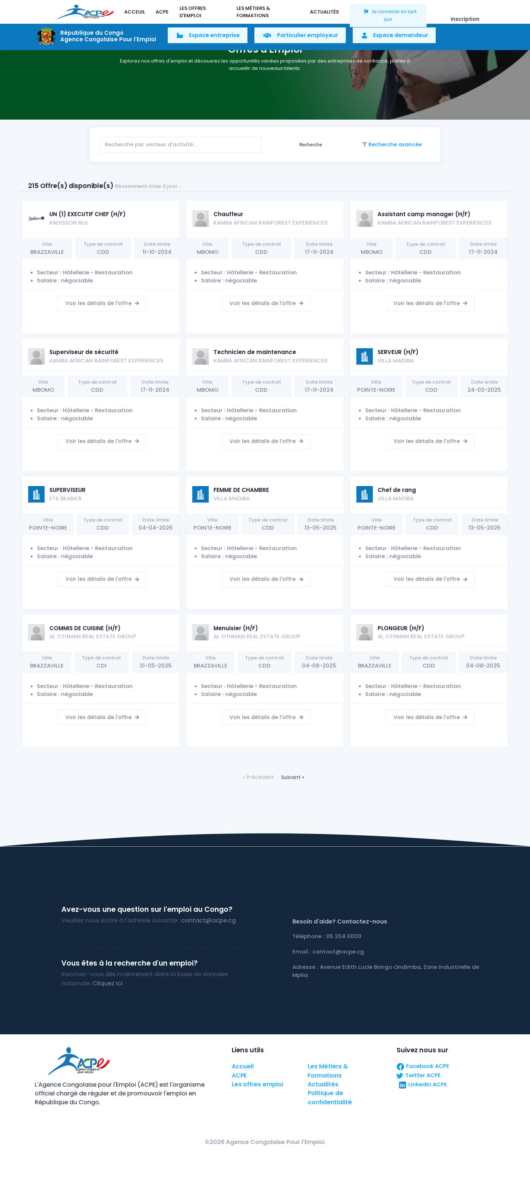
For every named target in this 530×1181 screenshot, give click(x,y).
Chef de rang (397, 490)
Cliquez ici (107, 983)
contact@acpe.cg (208, 920)
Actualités (323, 1084)
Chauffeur (228, 214)
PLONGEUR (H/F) (401, 628)
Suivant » (292, 777)
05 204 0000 (343, 936)
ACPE (239, 1075)
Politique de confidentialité (330, 1097)
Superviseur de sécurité (83, 352)
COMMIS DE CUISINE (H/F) (85, 628)
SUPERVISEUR (67, 490)
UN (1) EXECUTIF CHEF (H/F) (87, 214)
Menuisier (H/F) (235, 628)
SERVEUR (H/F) (398, 352)
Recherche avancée (394, 144)
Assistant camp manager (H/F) (424, 214)
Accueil (243, 1066)
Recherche (310, 144)
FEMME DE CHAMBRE (241, 490)
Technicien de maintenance (254, 352)
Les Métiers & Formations (328, 1070)
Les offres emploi (257, 1084)
